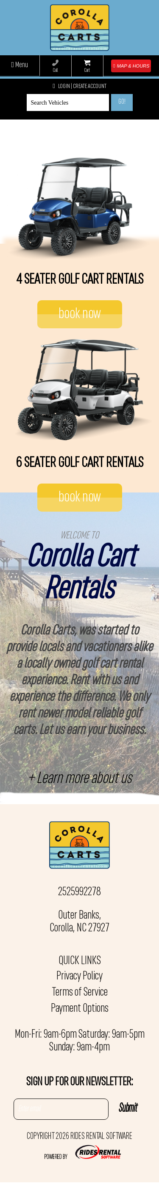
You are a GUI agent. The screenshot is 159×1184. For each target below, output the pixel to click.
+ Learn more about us (79, 779)
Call (55, 66)
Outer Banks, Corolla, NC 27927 (79, 922)
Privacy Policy (79, 976)
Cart (87, 66)
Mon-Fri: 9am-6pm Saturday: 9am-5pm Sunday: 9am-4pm (80, 1041)
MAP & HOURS (131, 65)
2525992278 (79, 892)
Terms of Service (80, 993)
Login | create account (79, 86)
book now (80, 314)
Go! (122, 102)
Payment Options (80, 1009)
